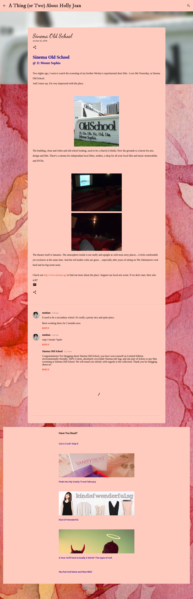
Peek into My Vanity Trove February (77, 481)
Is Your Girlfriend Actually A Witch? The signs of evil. (85, 558)
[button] (35, 47)
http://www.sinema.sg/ (55, 275)
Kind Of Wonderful (68, 520)
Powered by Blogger (96, 588)
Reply (45, 328)
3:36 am (55, 313)
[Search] (85, 5)
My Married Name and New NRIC (75, 572)
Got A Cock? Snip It (68, 443)
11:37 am (68, 351)
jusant (103, 595)
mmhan (46, 312)
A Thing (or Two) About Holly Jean (45, 6)
